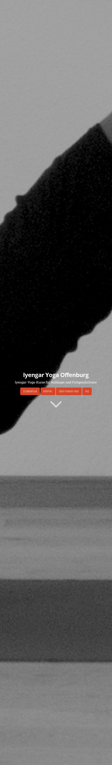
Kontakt (47, 391)
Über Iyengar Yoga (69, 391)
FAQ (87, 391)
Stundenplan (30, 391)
